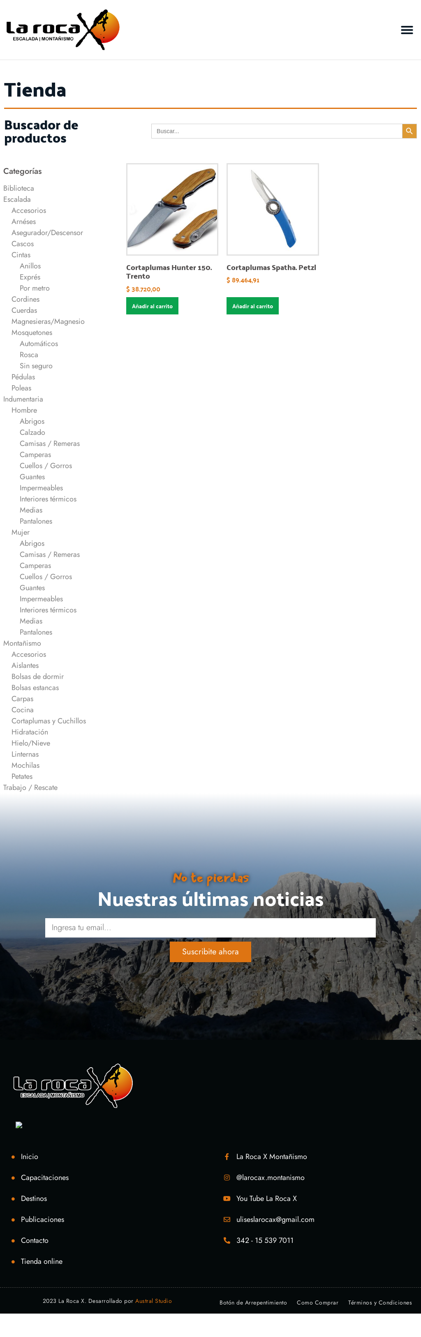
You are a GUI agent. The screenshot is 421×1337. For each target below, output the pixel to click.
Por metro (35, 288)
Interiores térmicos (48, 499)
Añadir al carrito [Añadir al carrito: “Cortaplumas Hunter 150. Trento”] (152, 305)
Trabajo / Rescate (30, 787)
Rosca (29, 354)
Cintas (21, 254)
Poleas (21, 388)
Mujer (21, 532)
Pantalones (36, 521)
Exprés (30, 277)
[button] (407, 30)
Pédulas (23, 377)
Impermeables (41, 488)
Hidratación (30, 732)
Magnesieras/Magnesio (48, 321)
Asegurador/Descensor (47, 232)
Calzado (32, 432)
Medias (31, 510)
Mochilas (25, 765)
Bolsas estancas (35, 687)
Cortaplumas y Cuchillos (49, 721)
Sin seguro (36, 365)
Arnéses (24, 221)
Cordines (25, 299)
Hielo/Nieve (31, 743)
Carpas (22, 698)
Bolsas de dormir (38, 676)
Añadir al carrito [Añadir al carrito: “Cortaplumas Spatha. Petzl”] (252, 305)
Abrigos (32, 421)
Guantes (32, 476)
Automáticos (39, 343)
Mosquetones (32, 332)
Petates (22, 776)
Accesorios (29, 210)
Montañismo (22, 643)
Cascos (23, 243)
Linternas (25, 754)
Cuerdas (24, 310)
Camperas (35, 454)
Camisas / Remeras (50, 443)
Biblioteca (18, 188)
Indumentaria (23, 399)
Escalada (17, 199)
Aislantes (25, 665)
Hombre (24, 410)
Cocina (23, 709)
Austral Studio (153, 1301)
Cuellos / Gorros (46, 465)
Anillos (30, 266)
